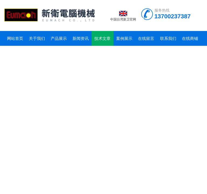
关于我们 (37, 38)
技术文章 (102, 38)
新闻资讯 (81, 38)
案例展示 (124, 38)
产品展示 (59, 38)
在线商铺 (190, 38)
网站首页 (15, 38)
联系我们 (168, 38)
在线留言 (146, 38)
